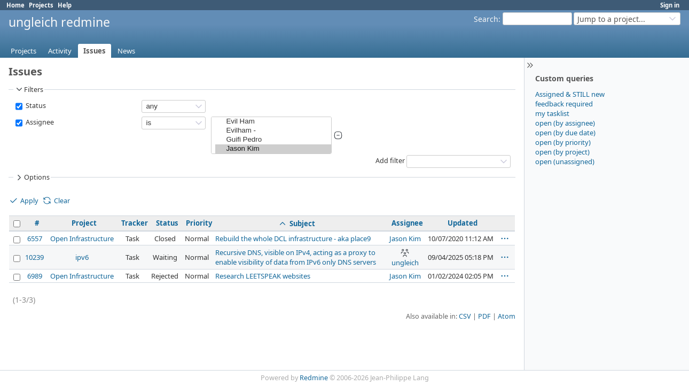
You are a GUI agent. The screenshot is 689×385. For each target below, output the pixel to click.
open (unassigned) (564, 161)
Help (65, 5)
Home (15, 5)
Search (486, 19)
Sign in (669, 5)
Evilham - (273, 130)
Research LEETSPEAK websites (262, 276)
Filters (28, 89)
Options (32, 177)
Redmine (314, 377)
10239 (34, 257)
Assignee (39, 122)
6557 (34, 238)
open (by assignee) (565, 123)
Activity (60, 51)
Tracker (134, 223)
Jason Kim (273, 148)
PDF (484, 316)
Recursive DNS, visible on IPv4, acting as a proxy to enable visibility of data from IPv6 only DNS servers (295, 257)
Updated (462, 223)
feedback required (564, 104)
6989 (34, 276)
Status (35, 105)
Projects (41, 5)
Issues (94, 51)
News (126, 51)
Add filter (390, 160)
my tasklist (552, 113)
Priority (199, 223)
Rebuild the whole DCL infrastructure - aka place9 (293, 238)
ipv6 (82, 257)
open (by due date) (565, 132)
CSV (465, 316)
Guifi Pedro (273, 139)
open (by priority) (563, 142)
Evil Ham (273, 121)
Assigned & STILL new (570, 94)
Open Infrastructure (82, 238)
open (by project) (562, 152)
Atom (506, 316)
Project (84, 223)
